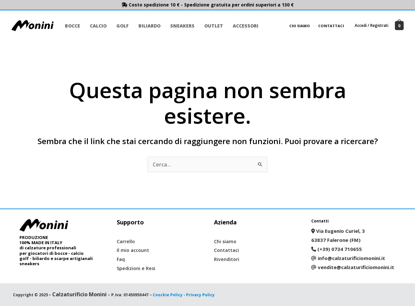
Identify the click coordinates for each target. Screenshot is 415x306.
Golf (121, 26)
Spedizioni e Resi (136, 268)
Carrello (126, 241)
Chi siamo (301, 25)
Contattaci (332, 25)
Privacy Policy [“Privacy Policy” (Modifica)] (200, 295)
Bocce (72, 26)
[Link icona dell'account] (371, 25)
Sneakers (179, 26)
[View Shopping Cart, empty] (399, 25)
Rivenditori (227, 259)
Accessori (241, 26)
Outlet (210, 26)
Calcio (97, 26)
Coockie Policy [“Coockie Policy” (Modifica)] (168, 295)
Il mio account (133, 250)
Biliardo (147, 26)
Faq (121, 259)
